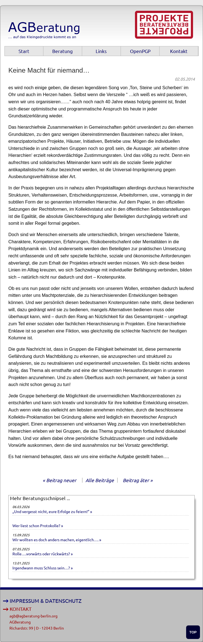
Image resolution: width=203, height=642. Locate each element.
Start (24, 51)
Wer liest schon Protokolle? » (37, 525)
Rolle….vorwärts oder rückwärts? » (42, 553)
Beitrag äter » (138, 480)
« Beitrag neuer (59, 480)
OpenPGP (140, 51)
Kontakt (179, 51)
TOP (193, 632)
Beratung (62, 51)
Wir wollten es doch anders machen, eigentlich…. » (56, 539)
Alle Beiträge (99, 480)
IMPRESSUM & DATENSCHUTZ (46, 600)
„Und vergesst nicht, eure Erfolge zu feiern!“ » (52, 511)
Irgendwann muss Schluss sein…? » (42, 567)
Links (101, 51)
